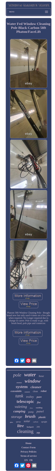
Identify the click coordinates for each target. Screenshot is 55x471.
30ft (38, 433)
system (22, 386)
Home (29, 443)
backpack (30, 427)
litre (20, 426)
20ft (38, 427)
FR (31, 460)
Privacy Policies (29, 451)
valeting (21, 407)
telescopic (25, 401)
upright (44, 422)
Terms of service (28, 456)
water (30, 375)
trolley (30, 396)
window (32, 381)
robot (43, 391)
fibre (31, 408)
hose (41, 376)
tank (19, 395)
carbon (35, 422)
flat (38, 402)
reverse (19, 383)
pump (31, 412)
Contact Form (28, 447)
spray (18, 422)
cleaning (25, 431)
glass (11, 422)
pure (39, 396)
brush (30, 416)
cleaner (36, 387)
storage (16, 417)
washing (39, 408)
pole (17, 375)
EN (26, 460)
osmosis (27, 392)
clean (35, 391)
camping (19, 411)
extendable (16, 391)
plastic (42, 417)
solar (27, 421)
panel (40, 411)
